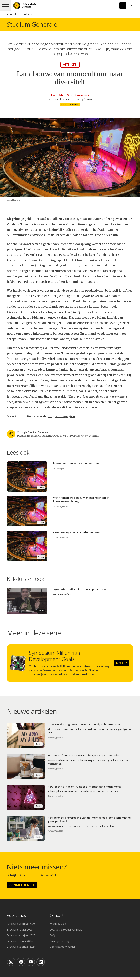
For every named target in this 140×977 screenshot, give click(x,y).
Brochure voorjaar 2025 (21, 935)
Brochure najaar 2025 (20, 929)
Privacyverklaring (59, 941)
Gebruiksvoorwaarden (63, 946)
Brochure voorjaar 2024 (21, 946)
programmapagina (61, 416)
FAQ (52, 935)
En (131, 5)
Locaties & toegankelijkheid (66, 929)
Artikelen (27, 14)
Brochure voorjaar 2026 (21, 923)
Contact (56, 915)
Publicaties (16, 915)
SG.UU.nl (11, 14)
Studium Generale (32, 24)
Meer (119, 663)
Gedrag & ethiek (70, 104)
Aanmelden (19, 885)
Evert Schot (58, 95)
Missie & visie (58, 923)
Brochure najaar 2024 (20, 941)
